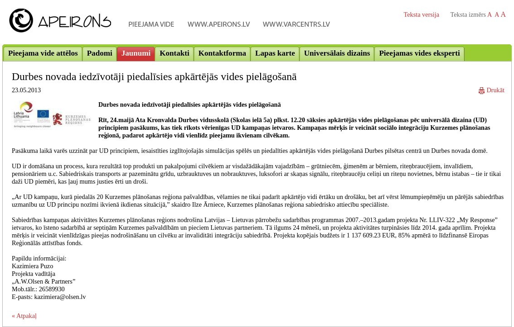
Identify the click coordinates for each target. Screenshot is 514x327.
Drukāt (491, 90)
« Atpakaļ (24, 315)
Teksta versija (421, 14)
